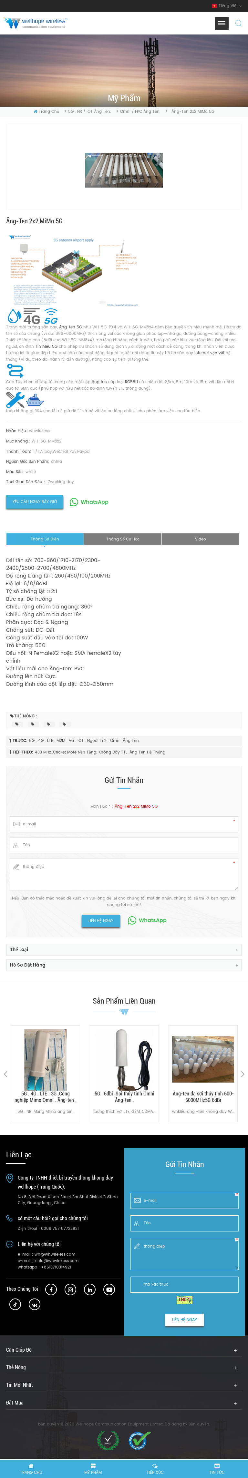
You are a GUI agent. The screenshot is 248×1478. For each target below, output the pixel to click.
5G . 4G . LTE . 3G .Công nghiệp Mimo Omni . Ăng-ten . (46, 1097)
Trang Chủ (46, 112)
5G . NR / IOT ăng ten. (89, 112)
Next (242, 1074)
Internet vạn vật (210, 353)
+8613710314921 (56, 1267)
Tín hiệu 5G (47, 347)
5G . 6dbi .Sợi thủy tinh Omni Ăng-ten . (124, 1097)
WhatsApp (94, 502)
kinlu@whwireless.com (56, 1261)
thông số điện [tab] (45, 539)
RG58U (132, 382)
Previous (5, 1074)
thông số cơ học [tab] (123, 539)
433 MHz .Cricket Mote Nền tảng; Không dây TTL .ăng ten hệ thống (100, 752)
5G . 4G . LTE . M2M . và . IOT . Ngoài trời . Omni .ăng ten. (84, 741)
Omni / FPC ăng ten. (140, 112)
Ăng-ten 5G (71, 327)
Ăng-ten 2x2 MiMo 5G (136, 806)
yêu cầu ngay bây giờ (35, 502)
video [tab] (200, 539)
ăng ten (100, 382)
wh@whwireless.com (55, 1254)
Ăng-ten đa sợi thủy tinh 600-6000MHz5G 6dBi (203, 1097)
